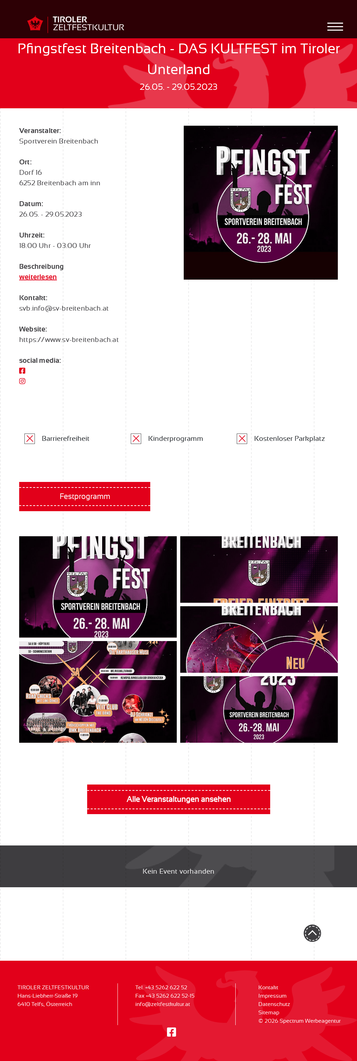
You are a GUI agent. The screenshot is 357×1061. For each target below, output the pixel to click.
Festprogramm (85, 496)
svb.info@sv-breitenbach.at (64, 308)
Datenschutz (274, 1004)
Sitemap (268, 1012)
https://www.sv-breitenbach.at (69, 339)
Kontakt (268, 987)
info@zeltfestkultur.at (162, 1004)
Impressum (272, 996)
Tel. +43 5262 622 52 (161, 987)
